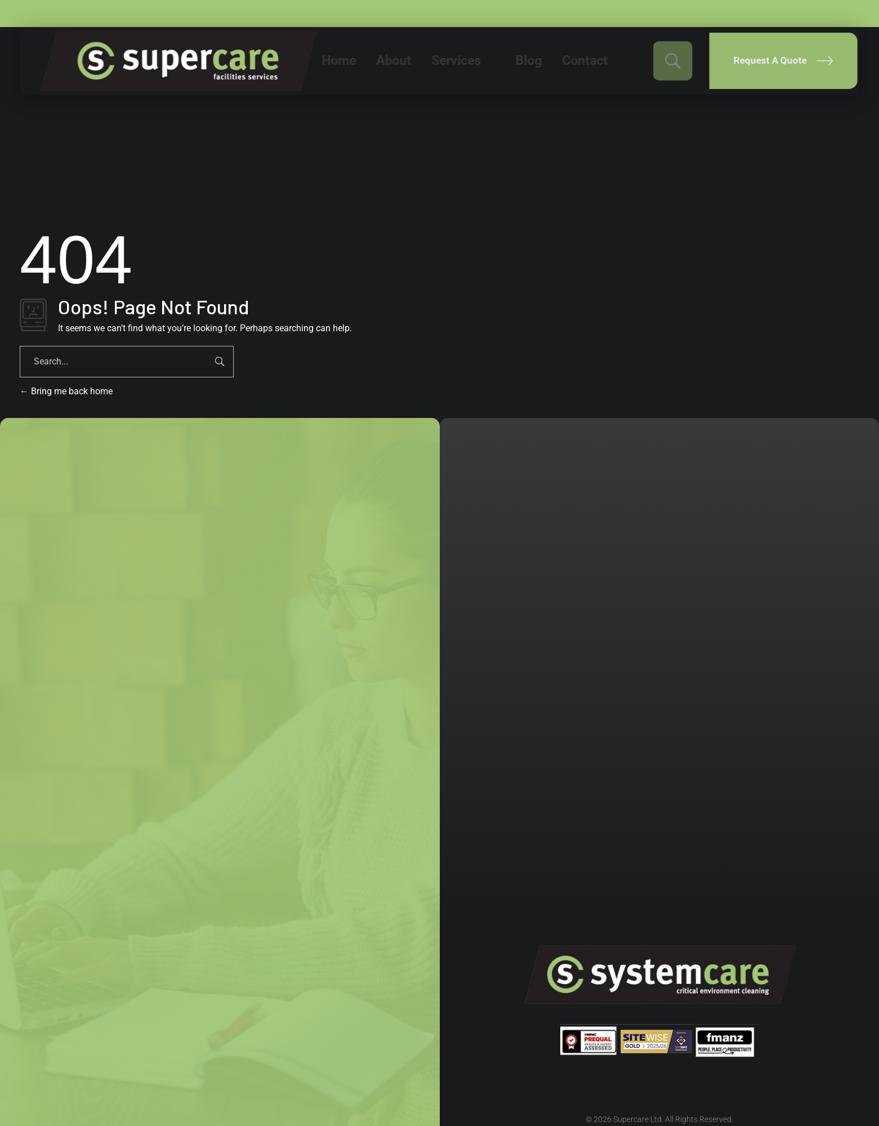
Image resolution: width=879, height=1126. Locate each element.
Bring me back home (66, 391)
